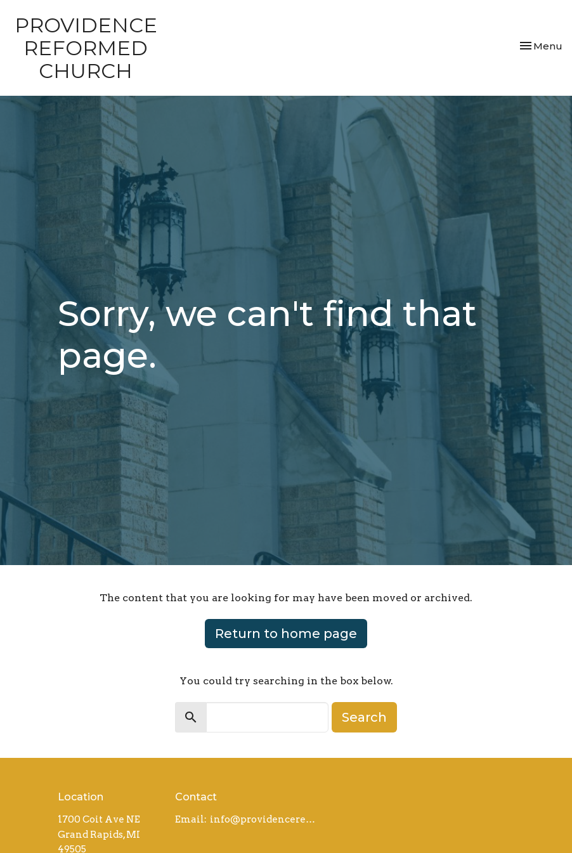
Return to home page (286, 633)
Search (364, 717)
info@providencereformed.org (264, 819)
